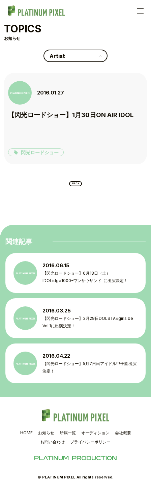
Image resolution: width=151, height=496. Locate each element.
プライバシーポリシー (90, 446)
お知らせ (46, 437)
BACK (75, 186)
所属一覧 (68, 437)
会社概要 (123, 437)
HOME (26, 437)
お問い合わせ (52, 446)
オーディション (95, 437)
